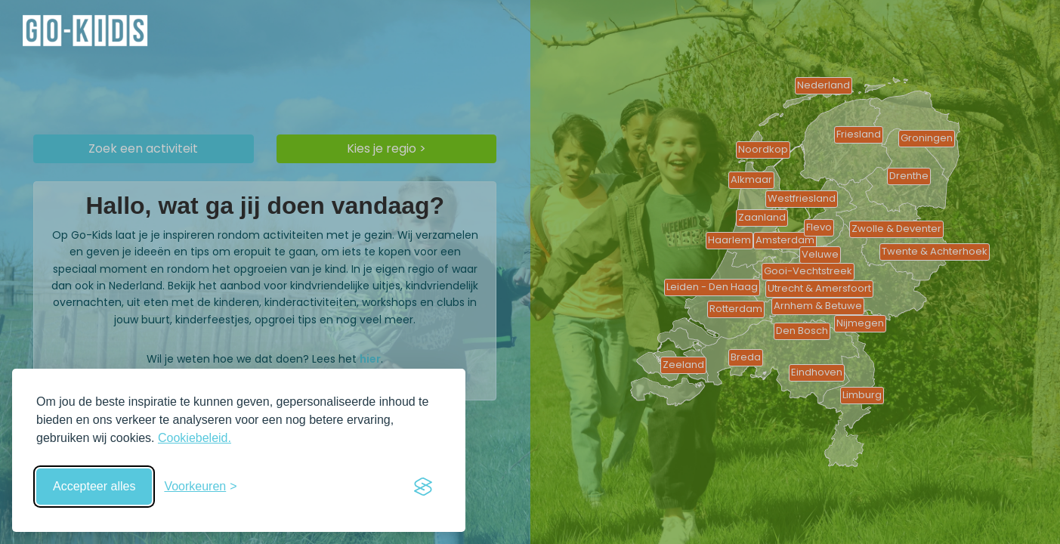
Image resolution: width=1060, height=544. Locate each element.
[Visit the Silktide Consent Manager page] (423, 486)
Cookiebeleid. (194, 437)
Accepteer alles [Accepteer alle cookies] (94, 486)
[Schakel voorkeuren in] (200, 486)
